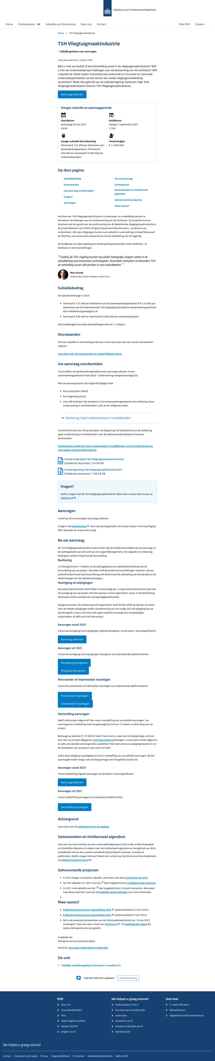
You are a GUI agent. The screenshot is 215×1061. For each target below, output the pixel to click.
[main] (107, 509)
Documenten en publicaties (128, 1010)
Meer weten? (122, 205)
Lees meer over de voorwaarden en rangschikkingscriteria (90, 353)
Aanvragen (70, 202)
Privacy (44, 1056)
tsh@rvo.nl (67, 497)
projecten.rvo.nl (122, 1020)
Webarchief (122, 1056)
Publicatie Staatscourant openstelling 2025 (87, 909)
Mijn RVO (184, 24)
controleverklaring (103, 739)
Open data (119, 1015)
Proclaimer (79, 1056)
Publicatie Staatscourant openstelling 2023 (87, 915)
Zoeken (202, 24)
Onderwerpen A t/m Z (124, 1004)
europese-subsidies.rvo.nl (127, 1026)
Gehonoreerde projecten (128, 199)
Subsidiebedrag (72, 178)
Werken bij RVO (67, 1026)
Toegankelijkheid (60, 1056)
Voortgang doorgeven (74, 663)
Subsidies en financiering (60, 24)
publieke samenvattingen (113, 892)
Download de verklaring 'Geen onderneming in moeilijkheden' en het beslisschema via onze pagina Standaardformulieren (105, 448)
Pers (61, 1015)
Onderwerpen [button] (29, 24)
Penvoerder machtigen (75, 696)
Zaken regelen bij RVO (71, 1020)
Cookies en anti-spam (26, 1056)
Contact (101, 24)
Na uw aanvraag (123, 178)
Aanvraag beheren (72, 94)
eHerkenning (79, 526)
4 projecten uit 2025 (136, 877)
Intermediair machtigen (75, 703)
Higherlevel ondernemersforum (184, 1015)
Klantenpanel (120, 1031)
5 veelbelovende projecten (141, 882)
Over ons (86, 24)
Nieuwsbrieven (175, 1010)
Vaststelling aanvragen (74, 807)
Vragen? (68, 196)
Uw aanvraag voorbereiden (79, 190)
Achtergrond (122, 184)
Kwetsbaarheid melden (100, 1056)
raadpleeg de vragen (135, 924)
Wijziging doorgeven (73, 670)
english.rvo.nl (66, 1031)
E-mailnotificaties (177, 1004)
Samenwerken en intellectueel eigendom (131, 191)
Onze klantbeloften (69, 1010)
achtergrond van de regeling (93, 826)
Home (9, 24)
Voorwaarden (71, 184)
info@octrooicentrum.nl (75, 860)
